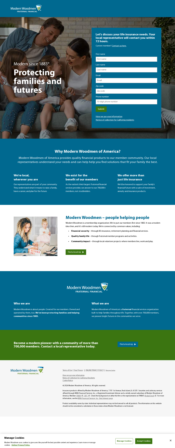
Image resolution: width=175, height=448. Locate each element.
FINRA (78, 396)
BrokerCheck (149, 396)
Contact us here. (119, 46)
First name (100, 54)
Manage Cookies (110, 370)
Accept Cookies (144, 441)
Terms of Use (67, 370)
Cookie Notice (68, 380)
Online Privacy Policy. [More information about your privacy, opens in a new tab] (20, 445)
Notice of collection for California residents (115, 120)
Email (98, 75)
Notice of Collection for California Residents (79, 378)
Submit (101, 109)
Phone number (102, 97)
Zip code (100, 86)
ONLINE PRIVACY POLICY (94, 370)
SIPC (86, 396)
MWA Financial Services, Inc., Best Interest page (95, 398)
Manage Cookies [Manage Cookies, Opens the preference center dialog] (124, 441)
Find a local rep (74, 252)
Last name (100, 65)
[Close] (171, 440)
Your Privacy (78, 370)
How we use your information (109, 117)
